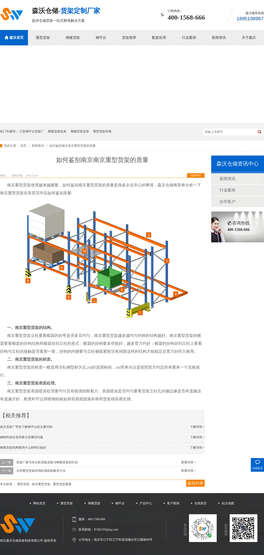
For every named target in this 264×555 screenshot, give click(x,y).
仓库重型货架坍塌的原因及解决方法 (41, 470)
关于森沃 (249, 37)
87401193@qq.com (106, 529)
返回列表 (196, 175)
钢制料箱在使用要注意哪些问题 (21, 437)
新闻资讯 (219, 37)
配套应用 (159, 37)
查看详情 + (188, 462)
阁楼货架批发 (57, 131)
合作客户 (227, 201)
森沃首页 (16, 37)
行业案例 (189, 37)
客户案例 (173, 503)
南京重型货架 (41, 484)
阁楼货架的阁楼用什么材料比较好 (23, 447)
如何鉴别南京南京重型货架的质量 (73, 145)
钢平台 (101, 37)
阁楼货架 (73, 37)
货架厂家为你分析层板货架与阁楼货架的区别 (47, 462)
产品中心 (146, 503)
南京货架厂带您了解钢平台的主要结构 (26, 427)
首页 (23, 145)
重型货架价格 (102, 131)
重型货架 (43, 37)
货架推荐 (129, 37)
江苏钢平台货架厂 (31, 131)
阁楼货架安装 (80, 131)
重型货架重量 (62, 484)
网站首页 (39, 503)
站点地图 (228, 503)
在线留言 (200, 503)
